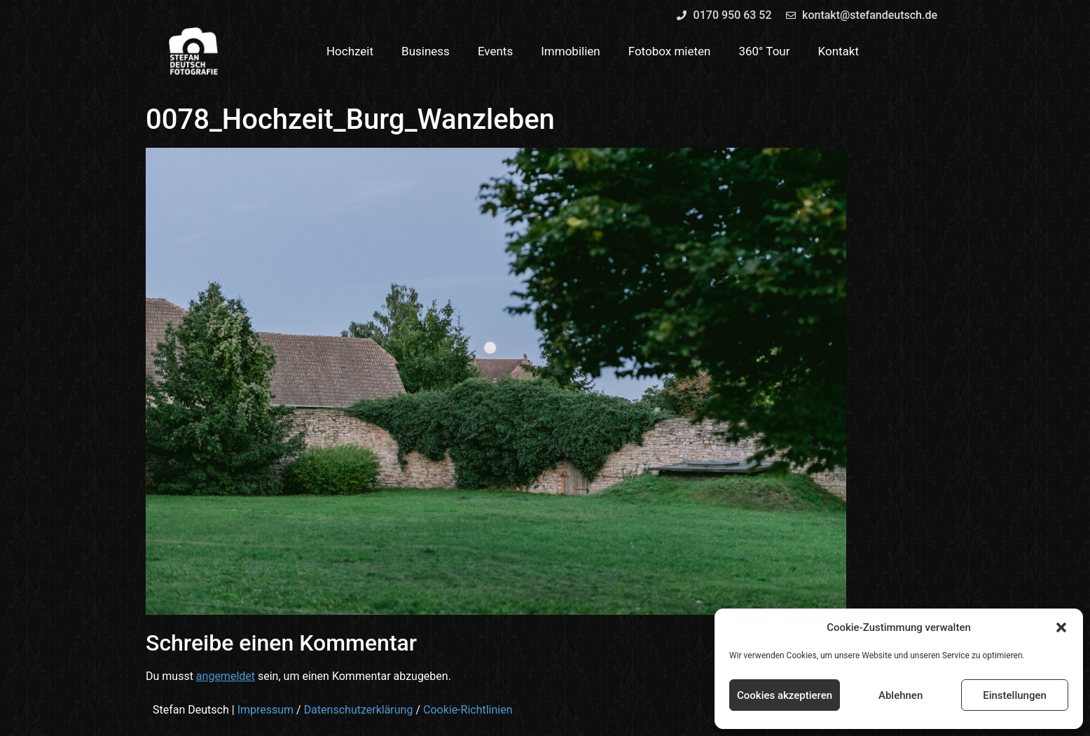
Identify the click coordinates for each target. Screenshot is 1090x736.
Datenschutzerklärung (358, 709)
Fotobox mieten (669, 51)
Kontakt (839, 51)
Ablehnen (900, 695)
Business (425, 51)
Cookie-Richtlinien (468, 709)
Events (495, 51)
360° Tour (763, 51)
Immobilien (570, 51)
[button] (1061, 627)
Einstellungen (1015, 695)
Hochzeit (349, 51)
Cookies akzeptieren (784, 695)
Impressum (265, 709)
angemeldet (225, 676)
